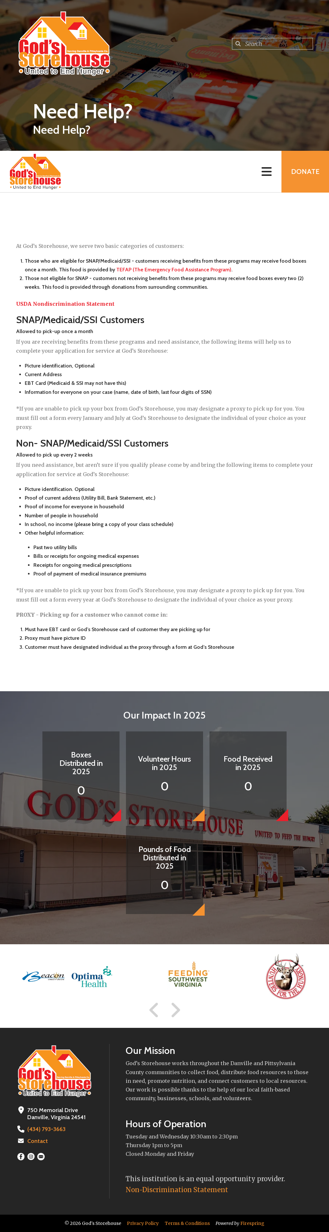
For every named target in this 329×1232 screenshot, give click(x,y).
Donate (305, 171)
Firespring (252, 1223)
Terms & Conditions (187, 1223)
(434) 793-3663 (46, 1129)
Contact (37, 1141)
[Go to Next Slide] (175, 1010)
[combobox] (272, 44)
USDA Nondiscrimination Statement (65, 304)
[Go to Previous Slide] (154, 1010)
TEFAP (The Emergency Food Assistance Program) (173, 270)
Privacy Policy (143, 1223)
